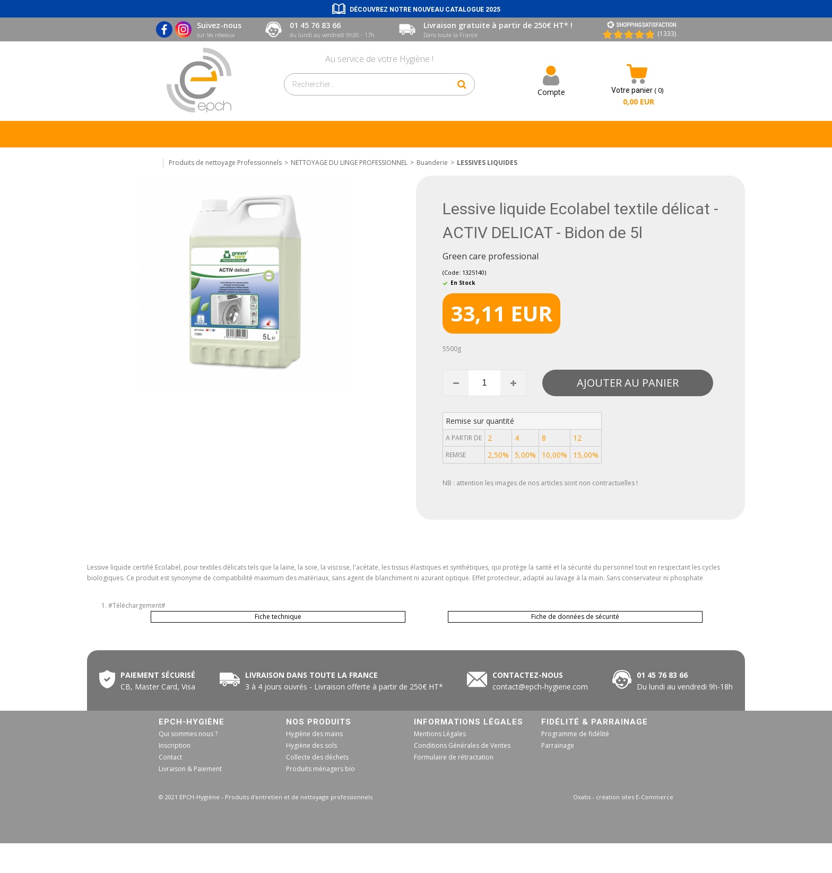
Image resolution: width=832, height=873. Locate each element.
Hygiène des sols (311, 745)
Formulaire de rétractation (453, 757)
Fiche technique (278, 616)
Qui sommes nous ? (188, 733)
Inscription (174, 745)
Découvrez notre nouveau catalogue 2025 (425, 9)
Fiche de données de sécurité (575, 616)
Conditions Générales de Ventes (462, 745)
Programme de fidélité (575, 733)
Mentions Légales (440, 733)
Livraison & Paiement (190, 768)
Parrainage (557, 745)
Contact (170, 757)
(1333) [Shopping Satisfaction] (666, 33)
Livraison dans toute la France (312, 675)
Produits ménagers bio (320, 768)
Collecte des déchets (317, 757)
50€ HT (342, 687)
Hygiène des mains (314, 733)
